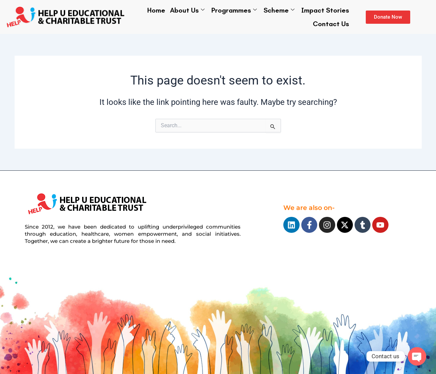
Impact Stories (325, 10)
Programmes (234, 10)
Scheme (279, 10)
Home (156, 10)
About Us (187, 10)
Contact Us (331, 24)
